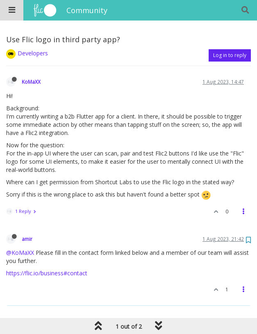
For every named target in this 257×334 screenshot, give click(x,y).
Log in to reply (229, 55)
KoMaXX (31, 81)
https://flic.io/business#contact (46, 273)
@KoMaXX (20, 252)
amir (27, 239)
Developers (33, 53)
